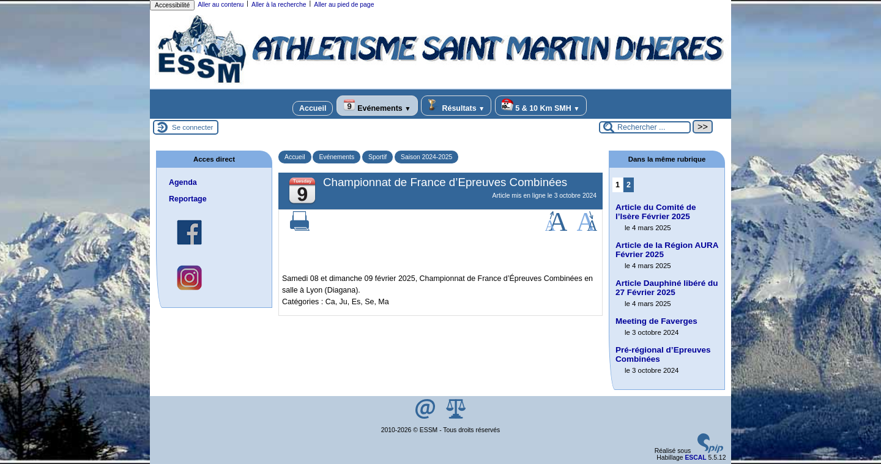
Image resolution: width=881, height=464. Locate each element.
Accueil (312, 108)
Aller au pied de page (344, 4)
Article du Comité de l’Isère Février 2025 (655, 212)
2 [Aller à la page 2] (628, 185)
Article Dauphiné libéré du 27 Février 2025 (666, 288)
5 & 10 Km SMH (541, 106)
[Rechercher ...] (645, 127)
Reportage (188, 199)
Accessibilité (172, 5)
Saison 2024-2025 (426, 157)
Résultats (456, 106)
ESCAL (695, 457)
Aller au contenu (220, 4)
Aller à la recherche (279, 4)
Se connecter (192, 127)
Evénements (377, 106)
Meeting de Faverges (656, 321)
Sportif (377, 157)
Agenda (183, 182)
